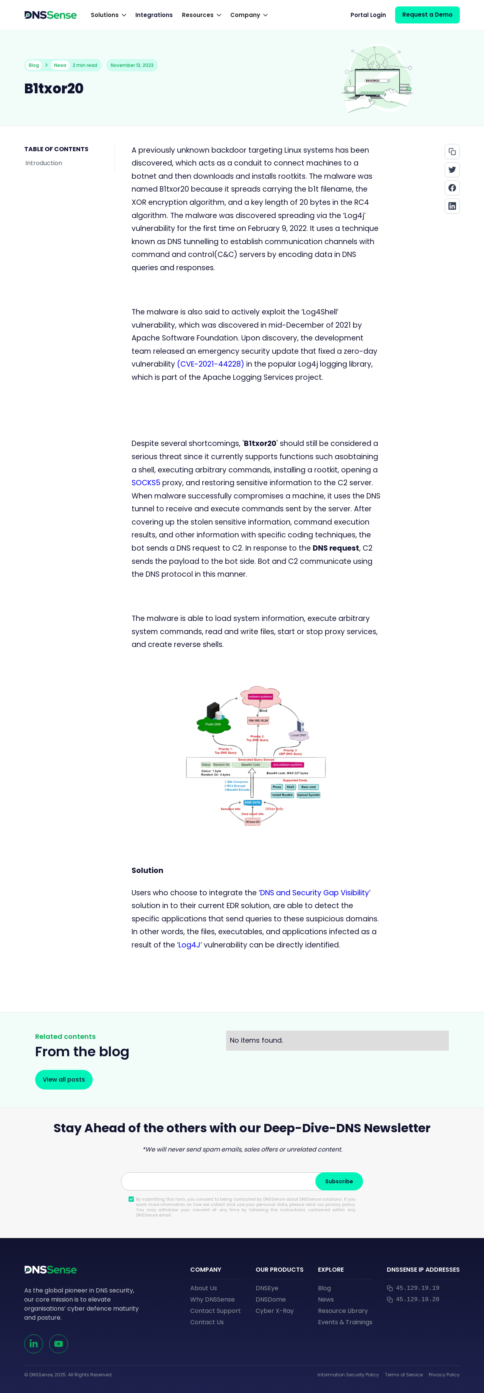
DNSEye (267, 1288)
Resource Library (343, 1310)
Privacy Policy (444, 1375)
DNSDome (271, 1299)
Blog (324, 1288)
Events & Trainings (345, 1322)
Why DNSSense (212, 1299)
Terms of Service (404, 1375)
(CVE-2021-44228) (210, 364)
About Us (203, 1288)
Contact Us (207, 1322)
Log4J (189, 945)
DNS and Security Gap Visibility (314, 893)
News (326, 1299)
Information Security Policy (348, 1375)
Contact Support (215, 1310)
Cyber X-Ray (275, 1310)
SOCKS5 (147, 483)
